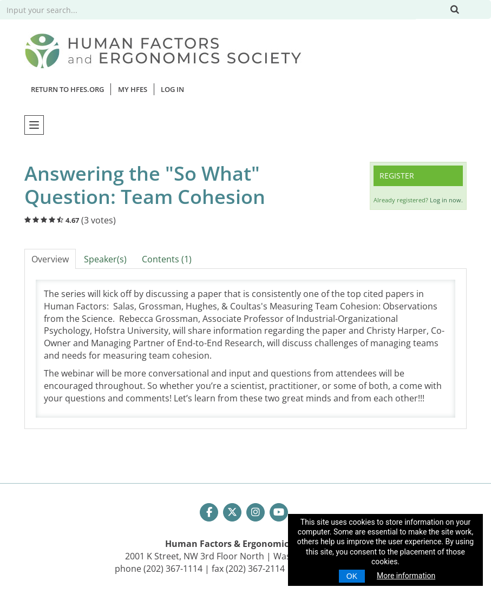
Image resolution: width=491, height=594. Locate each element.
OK (351, 576)
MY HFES (132, 89)
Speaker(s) (105, 259)
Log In (172, 89)
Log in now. (446, 200)
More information (406, 575)
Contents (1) (167, 259)
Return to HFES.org (67, 89)
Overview (50, 259)
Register (396, 175)
